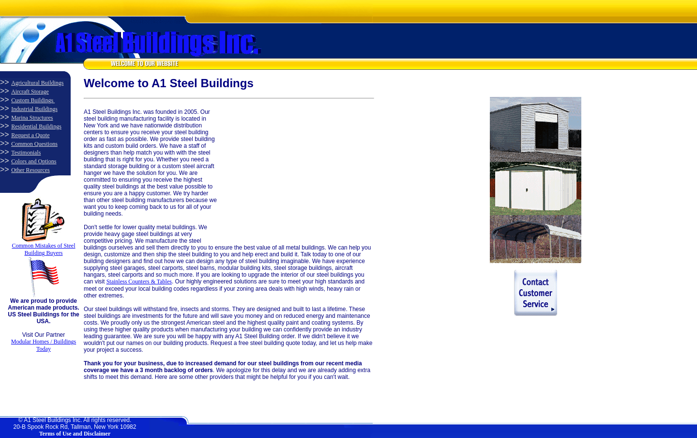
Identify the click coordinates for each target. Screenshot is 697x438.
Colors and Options (33, 161)
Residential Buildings (36, 126)
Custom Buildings (33, 100)
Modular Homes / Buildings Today (43, 345)
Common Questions (34, 144)
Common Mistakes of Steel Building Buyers (44, 249)
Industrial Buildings (34, 109)
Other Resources (30, 170)
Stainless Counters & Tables (139, 281)
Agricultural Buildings (37, 82)
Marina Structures (32, 117)
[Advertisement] (289, 169)
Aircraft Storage (30, 91)
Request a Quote (30, 135)
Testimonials (26, 152)
